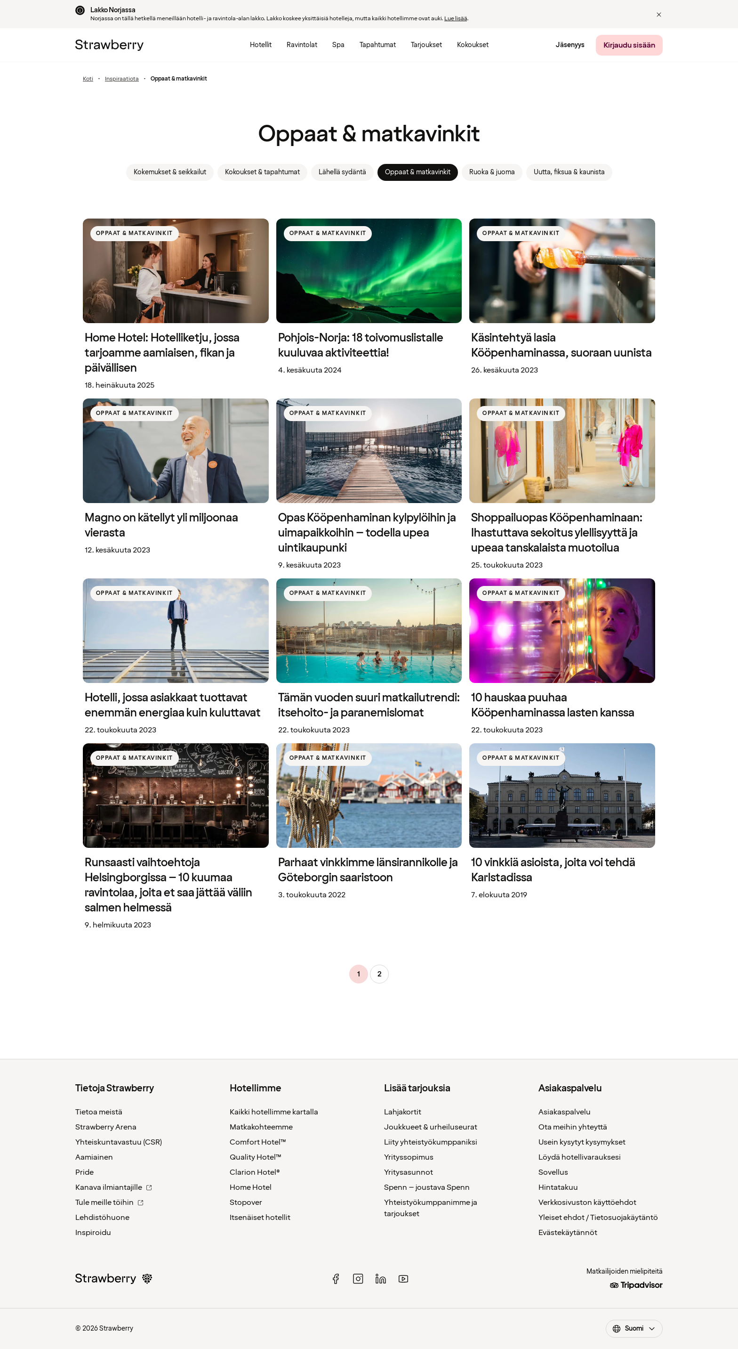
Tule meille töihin (109, 1202)
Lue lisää (455, 19)
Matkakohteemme (261, 1127)
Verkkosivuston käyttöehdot (587, 1202)
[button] (659, 14)
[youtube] (403, 1278)
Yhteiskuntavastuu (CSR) (118, 1142)
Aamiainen (94, 1157)
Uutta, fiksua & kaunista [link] (569, 172)
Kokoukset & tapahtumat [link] (262, 172)
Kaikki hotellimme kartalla (274, 1112)
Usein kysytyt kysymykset (582, 1142)
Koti (88, 79)
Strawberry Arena (105, 1127)
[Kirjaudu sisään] (629, 45)
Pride (84, 1172)
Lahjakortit (402, 1112)
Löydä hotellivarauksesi (579, 1157)
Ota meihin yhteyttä (572, 1127)
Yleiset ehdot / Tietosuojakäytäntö (598, 1217)
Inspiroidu (93, 1232)
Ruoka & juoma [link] (492, 172)
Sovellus (553, 1172)
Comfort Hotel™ (258, 1142)
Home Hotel (251, 1187)
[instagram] (358, 1278)
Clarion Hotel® (255, 1172)
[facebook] (335, 1278)
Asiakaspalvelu (564, 1112)
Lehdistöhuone (102, 1217)
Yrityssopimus (408, 1157)
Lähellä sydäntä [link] (342, 172)
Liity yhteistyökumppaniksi (430, 1142)
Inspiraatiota (122, 79)
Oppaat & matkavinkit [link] (417, 172)
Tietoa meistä (98, 1112)
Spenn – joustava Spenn (427, 1187)
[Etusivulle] (109, 45)
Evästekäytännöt (567, 1232)
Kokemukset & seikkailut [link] (170, 172)
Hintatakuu (558, 1187)
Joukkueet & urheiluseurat (430, 1127)
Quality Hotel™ (255, 1157)
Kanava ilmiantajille (113, 1187)
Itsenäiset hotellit (260, 1217)
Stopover (246, 1202)
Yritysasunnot (408, 1172)
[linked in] (380, 1278)
